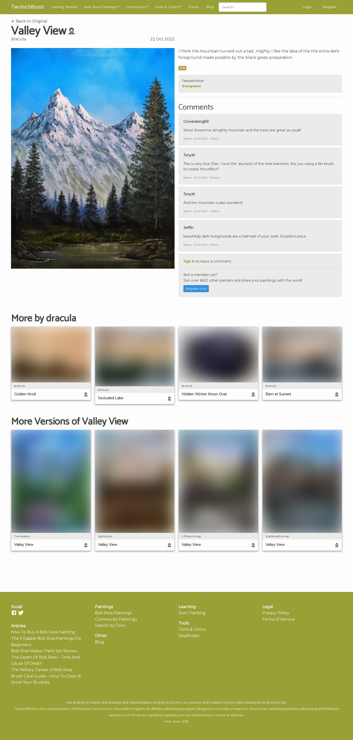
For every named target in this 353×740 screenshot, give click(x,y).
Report (187, 138)
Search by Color (110, 625)
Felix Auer (172, 721)
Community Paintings (116, 619)
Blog (210, 7)
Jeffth (188, 228)
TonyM (189, 155)
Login (307, 7)
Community (135, 7)
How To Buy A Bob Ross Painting (43, 632)
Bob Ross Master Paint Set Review (44, 651)
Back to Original (29, 21)
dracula (18, 39)
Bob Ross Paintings (100, 7)
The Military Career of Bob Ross (41, 669)
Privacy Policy (275, 613)
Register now (196, 288)
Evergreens (191, 86)
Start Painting (192, 613)
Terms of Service (278, 619)
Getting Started (64, 7)
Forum (193, 7)
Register (330, 7)
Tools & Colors (166, 7)
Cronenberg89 (196, 121)
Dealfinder (189, 635)
